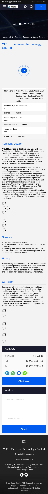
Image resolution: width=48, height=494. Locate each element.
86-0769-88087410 (37, 2)
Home (4, 37)
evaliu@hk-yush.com (11, 2)
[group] (24, 70)
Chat (40, 7)
